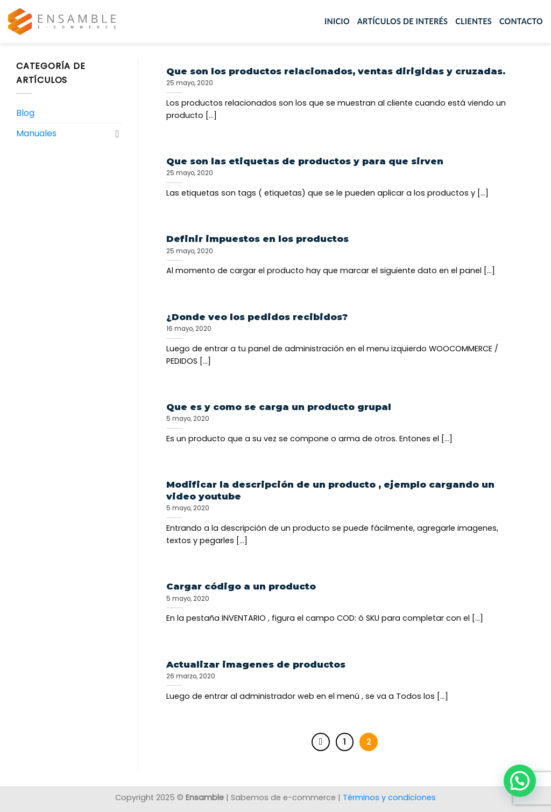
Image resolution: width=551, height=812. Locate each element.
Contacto (521, 21)
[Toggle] (117, 133)
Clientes (473, 21)
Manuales (36, 133)
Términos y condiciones (389, 797)
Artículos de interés (402, 21)
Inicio (337, 21)
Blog (25, 113)
